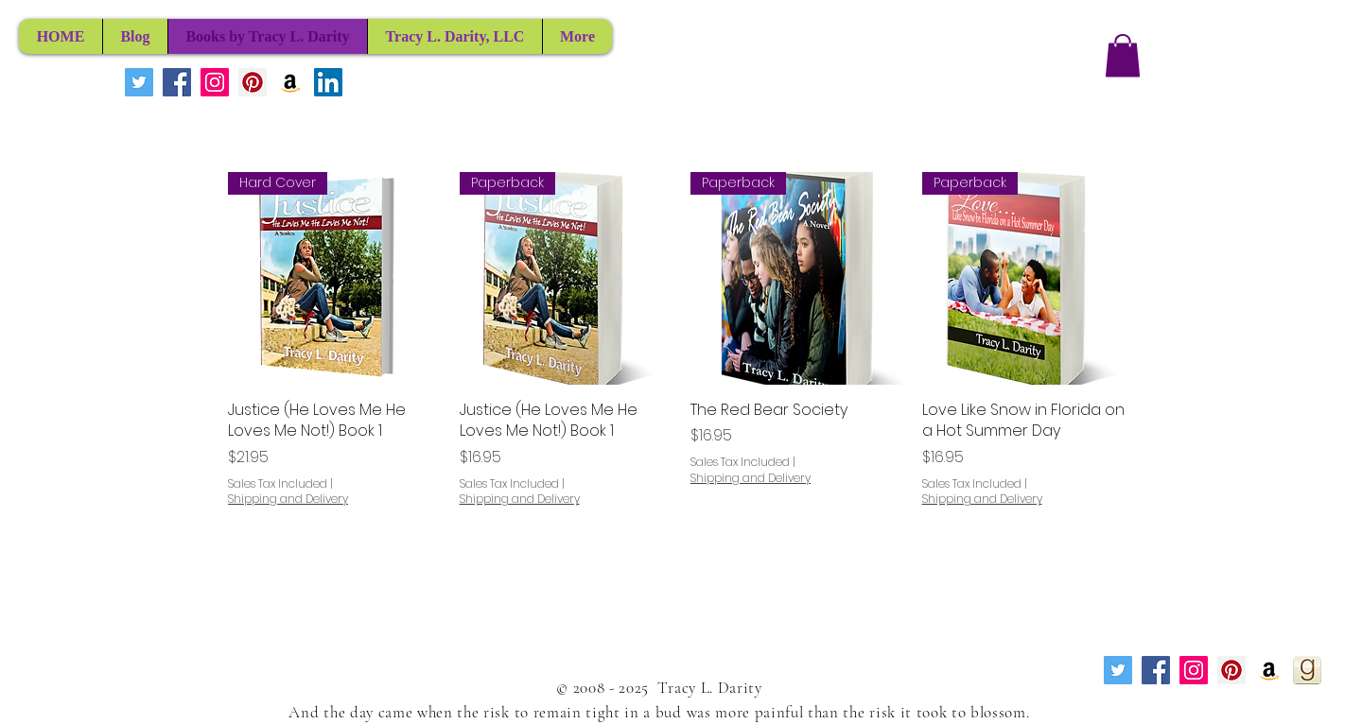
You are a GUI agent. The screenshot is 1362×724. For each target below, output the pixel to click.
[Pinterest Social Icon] (252, 82)
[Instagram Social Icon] (215, 82)
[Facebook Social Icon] (177, 82)
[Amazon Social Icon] (290, 82)
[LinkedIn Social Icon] (328, 82)
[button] (1123, 55)
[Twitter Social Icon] (139, 82)
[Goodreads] (1307, 670)
